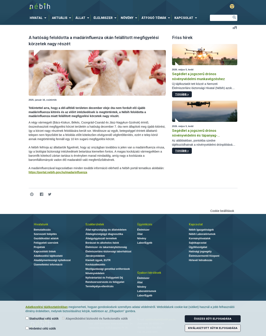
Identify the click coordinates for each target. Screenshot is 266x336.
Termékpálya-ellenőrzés (99, 286)
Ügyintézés (144, 224)
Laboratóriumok (146, 291)
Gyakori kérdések (149, 272)
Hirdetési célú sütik (41, 328)
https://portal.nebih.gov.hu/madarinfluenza (58, 172)
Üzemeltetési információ (48, 264)
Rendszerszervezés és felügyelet (104, 282)
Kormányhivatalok (200, 238)
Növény (141, 238)
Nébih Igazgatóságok (201, 229)
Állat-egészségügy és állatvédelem (105, 229)
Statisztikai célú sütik (42, 318)
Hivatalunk (41, 224)
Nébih (89, 6)
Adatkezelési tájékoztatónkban (47, 307)
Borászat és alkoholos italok (102, 242)
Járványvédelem (95, 255)
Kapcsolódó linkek (45, 251)
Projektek (39, 247)
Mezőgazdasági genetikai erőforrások (107, 269)
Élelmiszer (143, 229)
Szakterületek (94, 224)
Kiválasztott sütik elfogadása (212, 328)
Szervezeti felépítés (45, 234)
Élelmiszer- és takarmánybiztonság (106, 247)
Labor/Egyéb (144, 242)
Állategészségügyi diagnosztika (104, 234)
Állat (140, 234)
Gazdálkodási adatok (46, 238)
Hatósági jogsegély (200, 251)
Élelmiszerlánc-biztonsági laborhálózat (108, 251)
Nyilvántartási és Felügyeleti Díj (104, 277)
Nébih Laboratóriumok (202, 234)
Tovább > (182, 94)
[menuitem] (39, 18)
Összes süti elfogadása (212, 318)
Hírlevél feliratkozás (200, 260)
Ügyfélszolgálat (198, 247)
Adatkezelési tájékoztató (48, 255)
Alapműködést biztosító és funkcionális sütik (95, 318)
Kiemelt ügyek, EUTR (98, 260)
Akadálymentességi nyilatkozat (52, 260)
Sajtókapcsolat (198, 242)
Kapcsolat (196, 224)
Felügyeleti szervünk (46, 242)
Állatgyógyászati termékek (101, 238)
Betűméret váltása (234, 27)
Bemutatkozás (42, 229)
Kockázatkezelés (95, 264)
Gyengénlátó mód (232, 6)
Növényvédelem (94, 273)
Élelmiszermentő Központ (204, 255)
